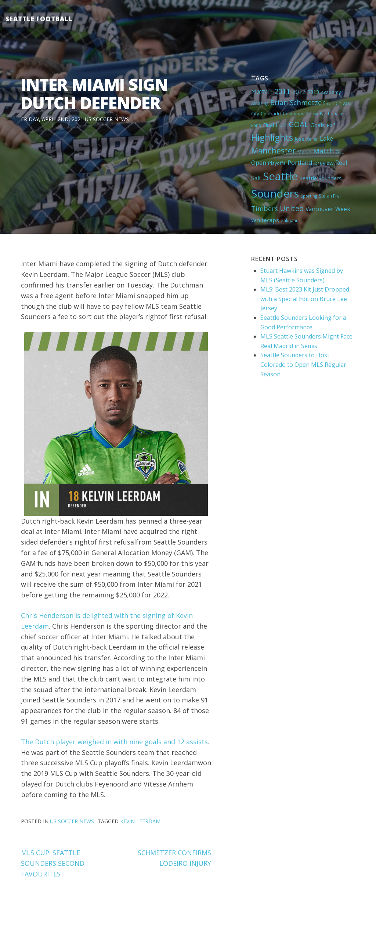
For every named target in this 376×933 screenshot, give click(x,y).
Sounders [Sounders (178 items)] (275, 193)
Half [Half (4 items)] (331, 125)
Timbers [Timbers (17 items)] (264, 208)
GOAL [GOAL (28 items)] (298, 124)
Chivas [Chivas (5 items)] (343, 103)
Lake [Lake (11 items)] (326, 138)
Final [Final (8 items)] (268, 125)
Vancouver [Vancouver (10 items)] (319, 209)
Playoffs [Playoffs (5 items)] (277, 163)
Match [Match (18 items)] (323, 150)
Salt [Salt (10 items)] (256, 178)
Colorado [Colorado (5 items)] (271, 113)
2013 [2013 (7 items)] (313, 91)
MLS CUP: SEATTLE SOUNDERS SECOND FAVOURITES (52, 863)
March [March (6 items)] (304, 151)
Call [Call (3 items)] (330, 103)
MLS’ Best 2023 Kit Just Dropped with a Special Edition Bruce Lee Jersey (304, 298)
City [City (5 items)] (255, 113)
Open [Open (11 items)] (258, 163)
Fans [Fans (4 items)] (256, 125)
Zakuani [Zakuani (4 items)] (289, 220)
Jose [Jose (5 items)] (299, 138)
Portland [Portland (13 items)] (300, 162)
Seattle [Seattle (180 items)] (280, 176)
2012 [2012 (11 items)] (299, 92)
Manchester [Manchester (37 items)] (273, 150)
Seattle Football (39, 19)
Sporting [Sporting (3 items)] (309, 196)
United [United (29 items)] (292, 208)
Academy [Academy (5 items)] (331, 92)
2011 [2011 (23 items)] (282, 91)
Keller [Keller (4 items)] (312, 139)
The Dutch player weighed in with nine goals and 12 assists (114, 741)
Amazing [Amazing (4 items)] (259, 103)
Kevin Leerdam (140, 821)
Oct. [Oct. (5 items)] (340, 151)
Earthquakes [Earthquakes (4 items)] (333, 113)
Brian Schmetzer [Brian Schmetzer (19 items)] (297, 102)
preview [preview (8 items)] (323, 162)
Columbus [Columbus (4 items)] (293, 113)
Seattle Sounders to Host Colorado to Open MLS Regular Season (303, 364)
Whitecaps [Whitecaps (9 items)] (265, 220)
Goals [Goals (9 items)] (317, 125)
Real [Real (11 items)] (341, 163)
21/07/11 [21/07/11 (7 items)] (261, 91)
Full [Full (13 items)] (281, 124)
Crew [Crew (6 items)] (312, 113)
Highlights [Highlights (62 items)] (272, 137)
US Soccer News (107, 119)
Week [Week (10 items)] (342, 209)
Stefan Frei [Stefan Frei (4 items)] (330, 196)
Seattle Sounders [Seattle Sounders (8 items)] (320, 178)
